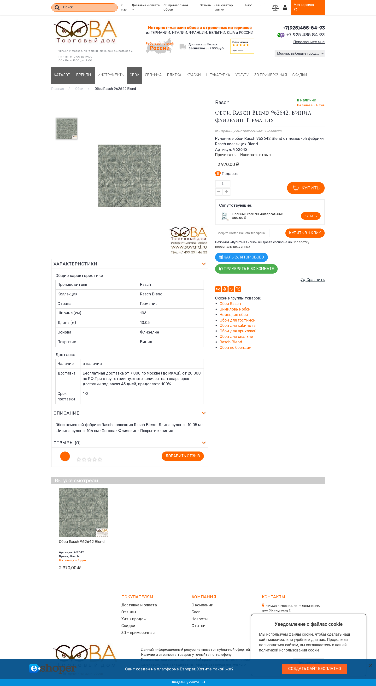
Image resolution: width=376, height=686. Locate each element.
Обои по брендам (236, 347)
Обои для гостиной (238, 320)
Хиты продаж (134, 618)
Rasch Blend (231, 342)
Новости (200, 618)
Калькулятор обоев (241, 257)
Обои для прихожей (238, 331)
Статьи (199, 624)
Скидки (128, 624)
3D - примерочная (138, 631)
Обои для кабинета (238, 325)
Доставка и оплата (139, 605)
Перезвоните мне (308, 42)
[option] (129, 176)
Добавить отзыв (182, 456)
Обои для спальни (236, 336)
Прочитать (225, 154)
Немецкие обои (234, 314)
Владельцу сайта (188, 682)
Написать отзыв (255, 154)
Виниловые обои (235, 309)
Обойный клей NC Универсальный (257, 214)
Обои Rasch (230, 303)
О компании (202, 605)
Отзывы (205, 5)
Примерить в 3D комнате (246, 268)
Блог (248, 5)
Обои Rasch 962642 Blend (82, 541)
